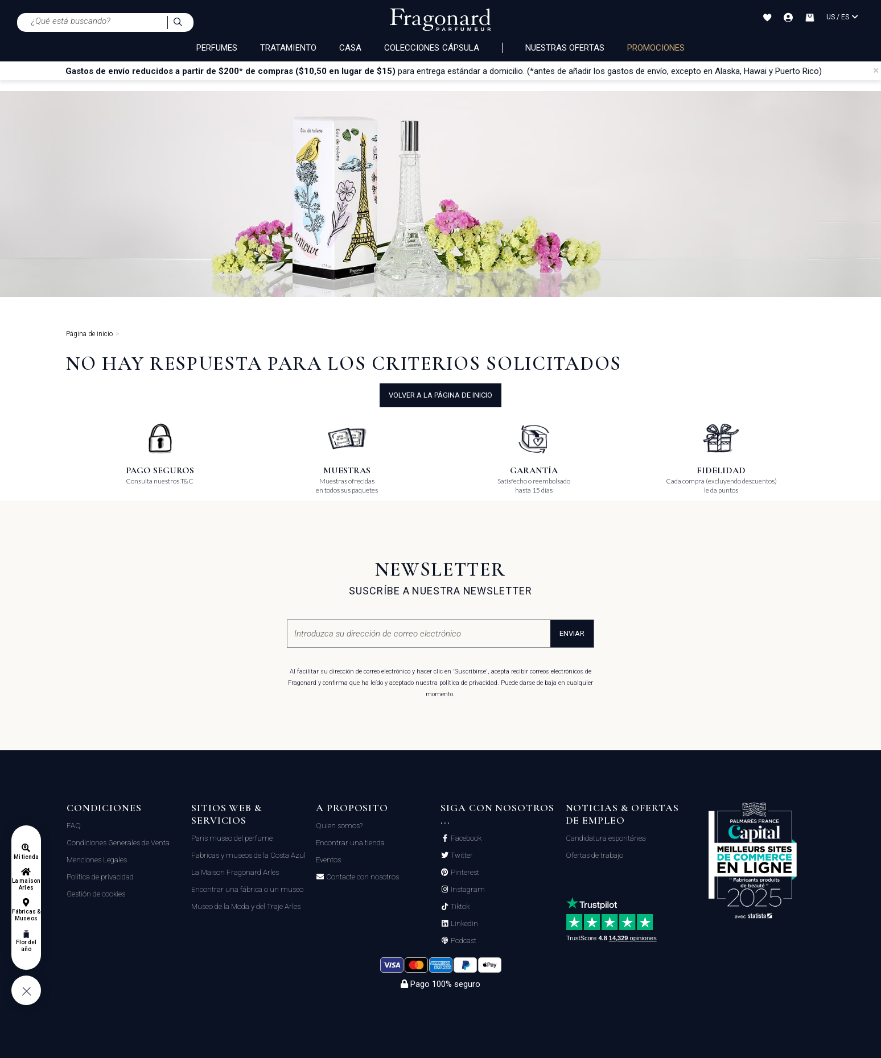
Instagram (467, 889)
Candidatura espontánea (606, 838)
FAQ (74, 825)
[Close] (876, 70)
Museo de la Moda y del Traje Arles (245, 906)
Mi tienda (26, 857)
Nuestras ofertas (564, 48)
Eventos (328, 860)
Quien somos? (339, 825)
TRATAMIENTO (288, 48)
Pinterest (464, 872)
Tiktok (459, 907)
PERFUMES (216, 48)
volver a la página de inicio (440, 395)
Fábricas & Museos (26, 914)
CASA (350, 48)
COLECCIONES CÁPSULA (431, 48)
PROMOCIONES (656, 48)
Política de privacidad (100, 877)
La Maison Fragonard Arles (235, 872)
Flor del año (26, 945)
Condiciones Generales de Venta (118, 842)
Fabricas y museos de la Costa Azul (248, 855)
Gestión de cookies (96, 894)
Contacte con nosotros (361, 877)
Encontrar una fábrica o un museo (247, 889)
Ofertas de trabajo (594, 855)
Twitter (461, 855)
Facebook (465, 838)
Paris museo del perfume (232, 838)
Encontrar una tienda (350, 842)
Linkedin (463, 924)
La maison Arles (26, 884)
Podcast (462, 941)
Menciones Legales (97, 860)
